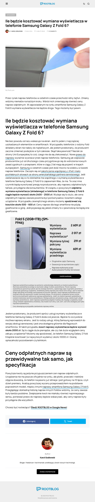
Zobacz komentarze (47, 471)
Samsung (25, 167)
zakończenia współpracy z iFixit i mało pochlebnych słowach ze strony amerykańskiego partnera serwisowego (42, 173)
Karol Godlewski (47, 457)
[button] (6, 3)
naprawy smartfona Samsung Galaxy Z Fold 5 (65, 386)
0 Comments (52, 31)
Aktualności (11, 15)
